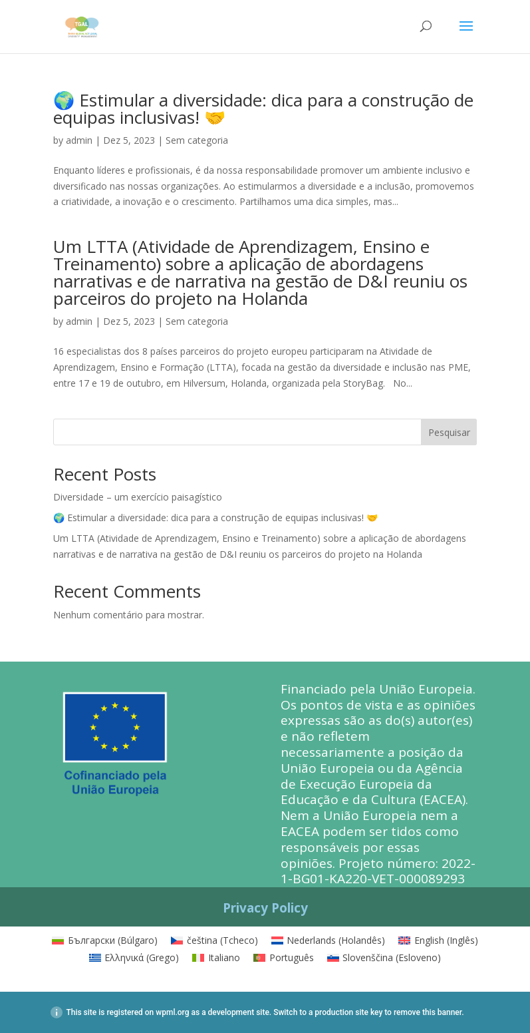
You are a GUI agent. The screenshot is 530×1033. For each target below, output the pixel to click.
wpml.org (172, 1012)
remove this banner (428, 1012)
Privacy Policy (265, 908)
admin (79, 140)
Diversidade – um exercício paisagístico (137, 497)
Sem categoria (197, 140)
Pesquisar (449, 432)
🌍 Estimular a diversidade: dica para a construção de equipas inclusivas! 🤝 (263, 108)
